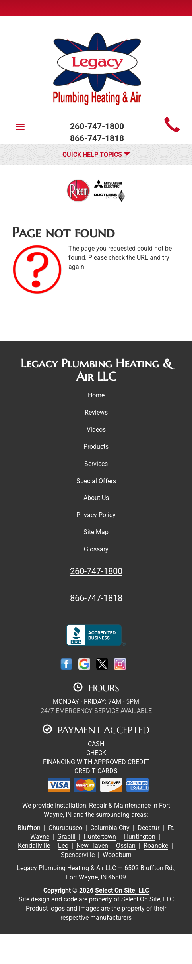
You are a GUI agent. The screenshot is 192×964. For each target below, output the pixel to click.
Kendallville (34, 845)
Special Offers (96, 481)
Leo (63, 845)
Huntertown (99, 836)
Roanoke (156, 845)
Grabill (66, 836)
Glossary (96, 549)
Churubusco (65, 828)
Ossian (126, 845)
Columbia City (110, 828)
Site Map (96, 532)
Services (96, 464)
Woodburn (117, 855)
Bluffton (29, 828)
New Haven (92, 845)
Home (96, 395)
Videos (96, 429)
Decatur (148, 828)
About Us (96, 498)
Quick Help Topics (96, 154)
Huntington (139, 836)
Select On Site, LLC (122, 890)
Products (96, 446)
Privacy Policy (96, 515)
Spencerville (78, 855)
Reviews (96, 412)
